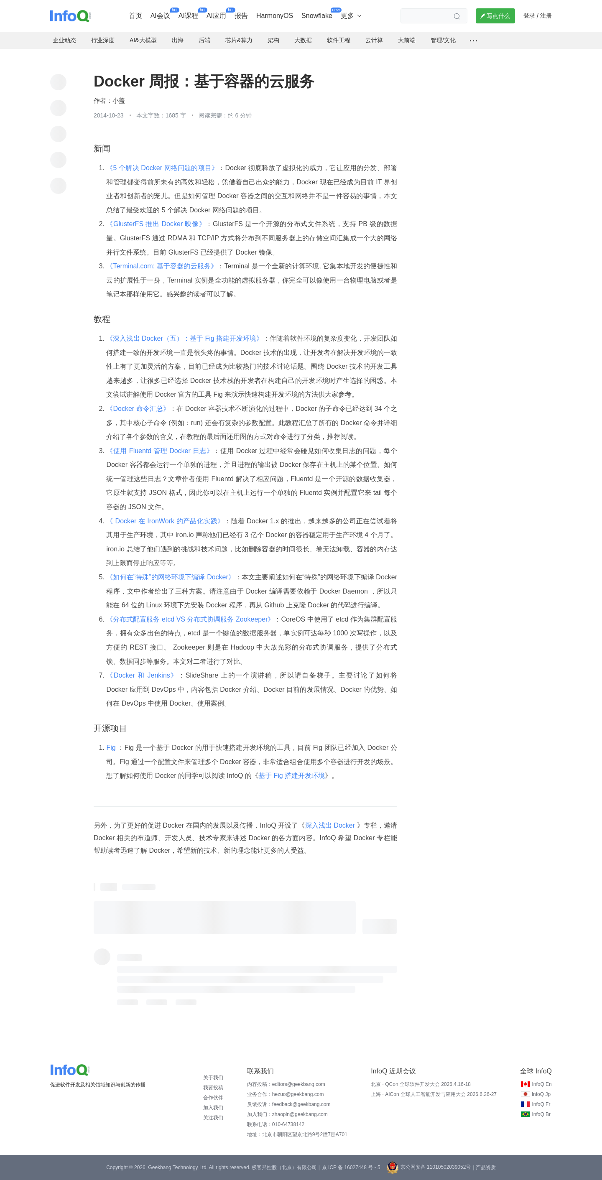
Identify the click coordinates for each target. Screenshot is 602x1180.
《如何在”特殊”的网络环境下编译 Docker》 (170, 577)
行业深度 (103, 40)
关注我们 (213, 1118)
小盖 (118, 100)
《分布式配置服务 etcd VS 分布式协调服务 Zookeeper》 (190, 619)
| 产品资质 (484, 1167)
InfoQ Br (541, 1114)
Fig (111, 747)
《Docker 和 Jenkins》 (142, 675)
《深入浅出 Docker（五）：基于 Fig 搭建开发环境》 (184, 338)
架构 (273, 40)
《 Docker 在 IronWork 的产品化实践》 (165, 521)
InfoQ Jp (541, 1094)
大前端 (407, 40)
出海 (178, 40)
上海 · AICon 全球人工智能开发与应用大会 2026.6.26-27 (434, 1094)
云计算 (374, 40)
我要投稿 (213, 1088)
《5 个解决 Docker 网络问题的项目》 (162, 167)
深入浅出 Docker (331, 825)
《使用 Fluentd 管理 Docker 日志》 (159, 450)
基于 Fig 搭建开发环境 (291, 775)
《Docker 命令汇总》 (138, 408)
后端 (204, 40)
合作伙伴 (213, 1098)
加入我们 (213, 1108)
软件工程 (338, 40)
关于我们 (213, 1078)
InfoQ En (541, 1084)
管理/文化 (443, 40)
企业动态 (64, 40)
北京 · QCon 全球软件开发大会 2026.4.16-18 (421, 1084)
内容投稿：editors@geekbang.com (286, 1084)
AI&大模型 (143, 40)
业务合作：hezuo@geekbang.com (285, 1094)
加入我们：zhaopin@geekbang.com (287, 1114)
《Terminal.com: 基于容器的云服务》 (161, 266)
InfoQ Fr (541, 1104)
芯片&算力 (239, 40)
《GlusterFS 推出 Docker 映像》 (156, 223)
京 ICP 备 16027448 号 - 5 (351, 1167)
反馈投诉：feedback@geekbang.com (289, 1104)
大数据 (303, 40)
